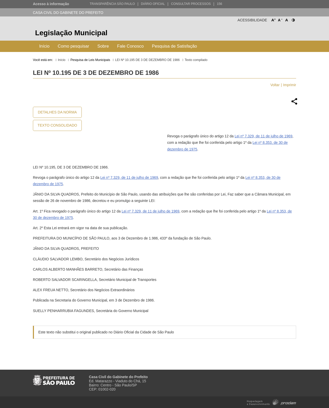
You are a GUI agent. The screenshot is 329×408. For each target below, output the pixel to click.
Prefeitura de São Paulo (277, 33)
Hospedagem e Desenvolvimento (271, 401)
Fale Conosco (130, 46)
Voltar (275, 85)
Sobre (103, 46)
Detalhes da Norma (57, 112)
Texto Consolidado (57, 125)
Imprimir (289, 85)
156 (219, 4)
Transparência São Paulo (112, 4)
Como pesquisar (73, 46)
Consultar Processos (191, 4)
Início (44, 46)
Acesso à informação (51, 4)
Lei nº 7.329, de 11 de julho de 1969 (264, 136)
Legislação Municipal (71, 33)
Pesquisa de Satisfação (174, 46)
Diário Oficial (153, 4)
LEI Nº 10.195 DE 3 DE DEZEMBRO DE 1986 (147, 60)
